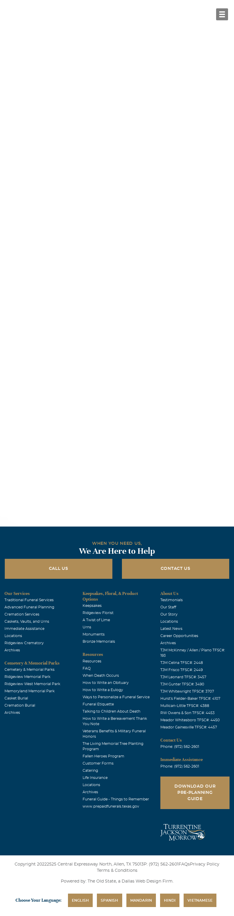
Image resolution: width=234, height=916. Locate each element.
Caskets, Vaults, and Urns (26, 621)
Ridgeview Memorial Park (27, 677)
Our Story (169, 614)
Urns (87, 627)
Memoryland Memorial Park (29, 691)
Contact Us (175, 569)
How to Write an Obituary (106, 683)
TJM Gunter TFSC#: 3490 (182, 684)
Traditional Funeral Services (29, 600)
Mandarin (141, 900)
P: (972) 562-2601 (161, 864)
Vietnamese (200, 900)
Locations (13, 636)
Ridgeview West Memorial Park (32, 684)
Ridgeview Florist (98, 613)
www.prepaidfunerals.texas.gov (111, 806)
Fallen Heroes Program (103, 756)
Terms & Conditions (117, 871)
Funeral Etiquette (98, 704)
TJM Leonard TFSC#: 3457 (183, 677)
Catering (90, 770)
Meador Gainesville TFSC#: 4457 (188, 727)
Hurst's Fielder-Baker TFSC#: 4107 (190, 698)
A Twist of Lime (96, 620)
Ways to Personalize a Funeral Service (116, 697)
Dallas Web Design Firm (147, 881)
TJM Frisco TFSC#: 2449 (181, 670)
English (80, 900)
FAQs (184, 864)
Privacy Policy (204, 864)
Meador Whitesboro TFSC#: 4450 (190, 720)
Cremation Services (21, 614)
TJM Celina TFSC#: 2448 (181, 663)
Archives (12, 650)
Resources (92, 661)
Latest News (171, 628)
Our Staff (168, 607)
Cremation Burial (19, 705)
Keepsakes (92, 605)
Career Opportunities (179, 636)
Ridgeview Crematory (24, 643)
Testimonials (171, 600)
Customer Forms (98, 763)
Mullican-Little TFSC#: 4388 (184, 706)
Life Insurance (95, 778)
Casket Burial (16, 698)
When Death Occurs (101, 675)
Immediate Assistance (24, 628)
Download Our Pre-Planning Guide (195, 792)
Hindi (170, 900)
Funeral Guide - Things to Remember (116, 799)
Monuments (94, 634)
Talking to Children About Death (111, 711)
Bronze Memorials (99, 641)
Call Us (58, 569)
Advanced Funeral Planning (29, 607)
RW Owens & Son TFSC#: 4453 (187, 713)
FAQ (87, 668)
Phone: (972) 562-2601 (179, 746)
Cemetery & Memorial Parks (29, 669)
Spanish (109, 900)
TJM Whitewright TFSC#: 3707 (187, 691)
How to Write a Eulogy (103, 690)
